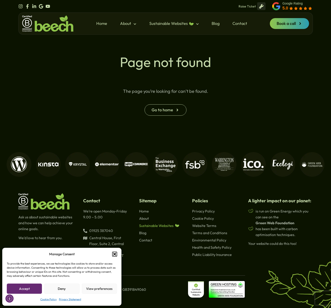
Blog (216, 23)
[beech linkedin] (35, 6)
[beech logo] (47, 23)
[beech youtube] (49, 6)
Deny (62, 289)
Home (101, 23)
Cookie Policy (48, 299)
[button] (114, 254)
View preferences (99, 289)
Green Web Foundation (275, 223)
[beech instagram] (21, 6)
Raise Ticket (252, 6)
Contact (239, 23)
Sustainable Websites (174, 23)
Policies (200, 200)
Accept (24, 289)
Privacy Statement (70, 299)
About (128, 23)
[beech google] (42, 6)
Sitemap (148, 200)
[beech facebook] (28, 6)
